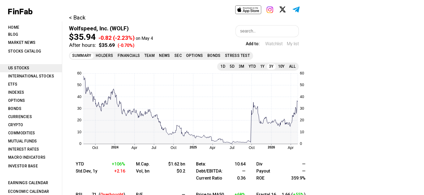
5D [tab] (232, 66)
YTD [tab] (252, 66)
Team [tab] (149, 55)
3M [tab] (241, 66)
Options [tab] (16, 100)
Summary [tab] (81, 55)
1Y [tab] (262, 66)
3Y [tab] (271, 66)
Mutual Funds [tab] (22, 141)
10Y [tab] (281, 66)
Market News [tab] (21, 42)
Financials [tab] (129, 55)
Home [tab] (13, 27)
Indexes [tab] (16, 92)
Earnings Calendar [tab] (28, 183)
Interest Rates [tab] (23, 149)
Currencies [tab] (20, 117)
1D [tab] (222, 66)
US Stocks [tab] (18, 68)
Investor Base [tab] (23, 166)
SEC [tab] (178, 55)
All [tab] (292, 66)
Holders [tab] (104, 55)
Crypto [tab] (15, 125)
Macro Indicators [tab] (26, 157)
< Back (77, 17)
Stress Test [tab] (237, 55)
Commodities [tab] (21, 133)
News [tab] (164, 55)
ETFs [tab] (13, 84)
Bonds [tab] (14, 108)
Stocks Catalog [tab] (24, 51)
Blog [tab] (13, 34)
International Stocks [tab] (31, 76)
